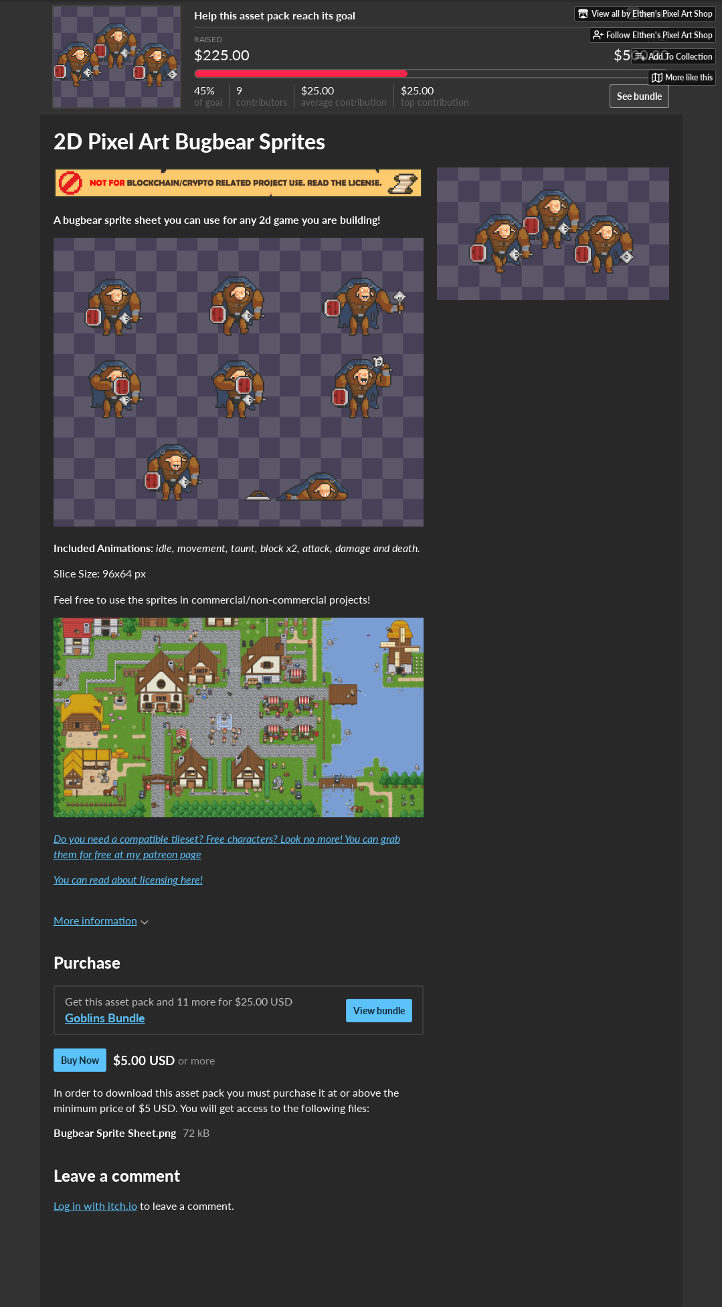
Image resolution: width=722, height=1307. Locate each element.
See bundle (639, 96)
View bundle (379, 1010)
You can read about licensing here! (128, 879)
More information (101, 920)
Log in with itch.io (95, 1205)
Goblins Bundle (105, 1018)
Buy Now (80, 1060)
